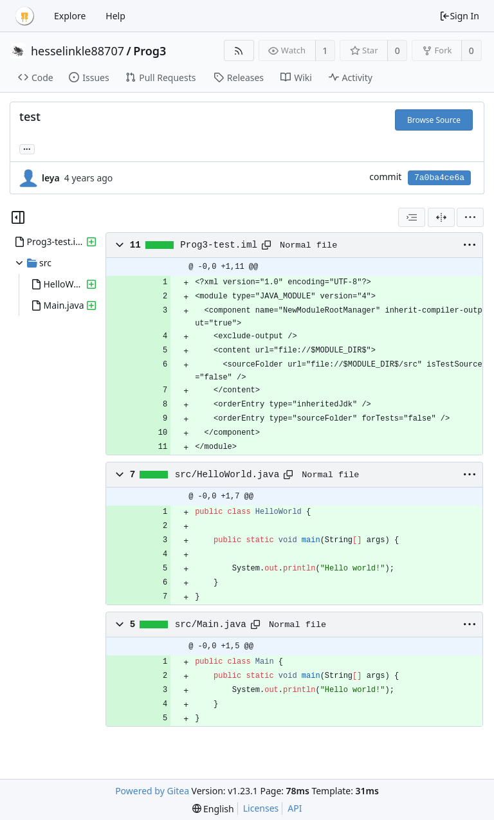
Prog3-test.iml (218, 245)
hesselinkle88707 (77, 50)
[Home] (24, 16)
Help (115, 16)
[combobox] (411, 217)
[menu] (470, 217)
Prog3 (149, 50)
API (295, 808)
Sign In (459, 16)
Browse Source (434, 119)
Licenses (261, 808)
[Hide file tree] (18, 217)
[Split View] (441, 217)
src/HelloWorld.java (227, 474)
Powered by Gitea (152, 791)
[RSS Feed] (239, 50)
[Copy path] (266, 245)
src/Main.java (210, 624)
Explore (70, 16)
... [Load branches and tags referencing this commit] (27, 148)
